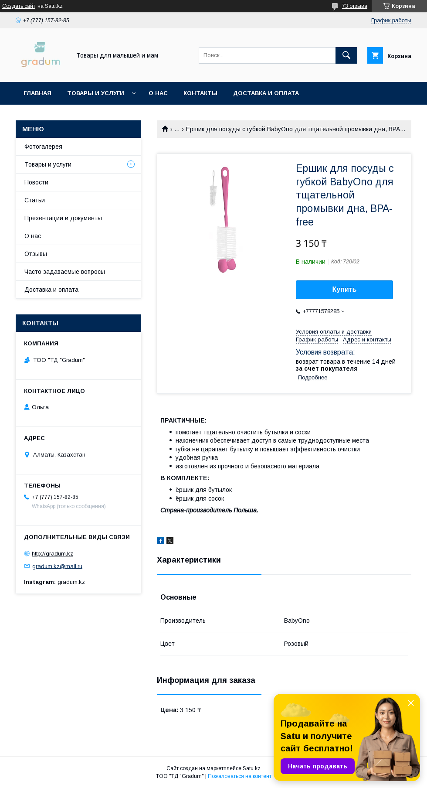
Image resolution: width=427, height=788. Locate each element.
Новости (36, 182)
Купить (344, 289)
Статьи (34, 200)
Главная (37, 93)
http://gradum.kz (52, 553)
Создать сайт (18, 6)
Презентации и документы (63, 218)
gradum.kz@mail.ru (57, 566)
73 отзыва (354, 6)
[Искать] (346, 55)
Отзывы (35, 253)
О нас (158, 93)
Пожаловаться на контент (239, 776)
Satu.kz (252, 768)
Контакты (200, 93)
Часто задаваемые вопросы (64, 271)
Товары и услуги (95, 93)
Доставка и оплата (266, 93)
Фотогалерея (43, 146)
